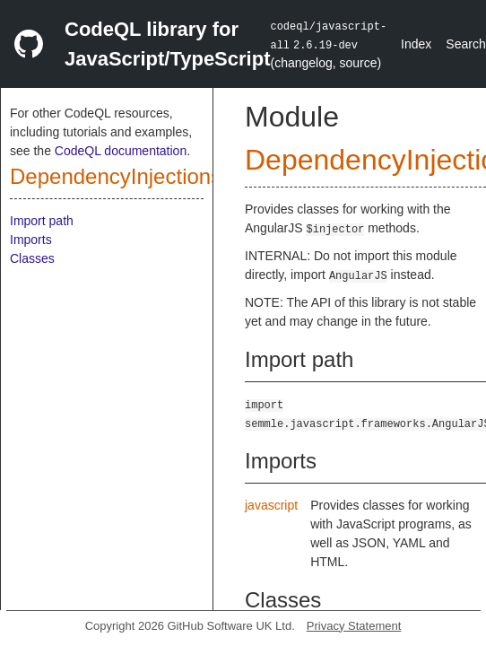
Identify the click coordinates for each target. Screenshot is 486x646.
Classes (32, 258)
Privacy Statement (354, 626)
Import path (42, 221)
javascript (271, 505)
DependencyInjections (115, 176)
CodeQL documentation (121, 151)
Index (416, 44)
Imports (31, 239)
